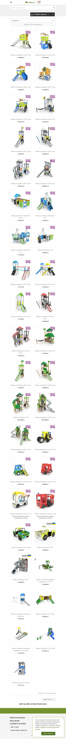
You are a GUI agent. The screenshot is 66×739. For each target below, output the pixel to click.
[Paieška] (33, 8)
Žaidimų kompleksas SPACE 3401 (45, 119)
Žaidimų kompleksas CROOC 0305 (45, 87)
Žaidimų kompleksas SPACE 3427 (45, 183)
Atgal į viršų (48, 699)
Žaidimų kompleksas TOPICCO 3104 (45, 482)
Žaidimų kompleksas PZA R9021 (45, 614)
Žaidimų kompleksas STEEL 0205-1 (45, 284)
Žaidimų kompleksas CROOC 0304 (21, 87)
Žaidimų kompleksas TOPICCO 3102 (45, 449)
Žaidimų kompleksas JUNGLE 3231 (21, 449)
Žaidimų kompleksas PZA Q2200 (45, 648)
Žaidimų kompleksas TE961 (21, 580)
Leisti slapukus (48, 734)
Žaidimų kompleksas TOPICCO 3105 (20, 514)
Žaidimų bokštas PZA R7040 (21, 683)
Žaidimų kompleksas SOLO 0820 (20, 547)
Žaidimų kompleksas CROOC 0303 (45, 55)
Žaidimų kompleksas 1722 (45, 250)
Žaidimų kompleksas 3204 (20, 417)
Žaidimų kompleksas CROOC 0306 (21, 119)
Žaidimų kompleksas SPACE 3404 (21, 183)
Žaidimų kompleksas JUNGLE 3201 (45, 351)
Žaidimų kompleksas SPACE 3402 (21, 151)
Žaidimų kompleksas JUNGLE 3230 (45, 417)
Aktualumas (33, 21)
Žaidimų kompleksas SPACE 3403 (45, 151)
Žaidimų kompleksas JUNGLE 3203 (45, 385)
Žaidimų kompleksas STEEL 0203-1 (21, 284)
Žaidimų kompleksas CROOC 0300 (21, 55)
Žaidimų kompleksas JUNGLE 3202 (21, 385)
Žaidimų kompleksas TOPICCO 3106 (45, 514)
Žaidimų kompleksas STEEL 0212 (20, 316)
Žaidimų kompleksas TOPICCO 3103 (20, 482)
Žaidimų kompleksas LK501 (45, 547)
